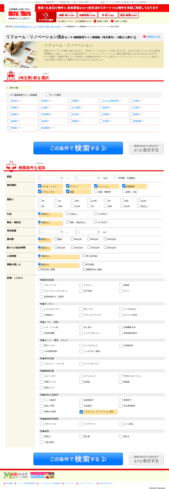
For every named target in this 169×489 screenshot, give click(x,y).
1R (41, 200)
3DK (59, 206)
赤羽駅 (45, 101)
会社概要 (9, 483)
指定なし (44, 214)
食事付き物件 (48, 412)
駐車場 (85, 382)
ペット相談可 (48, 400)
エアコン (86, 285)
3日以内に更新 (46, 269)
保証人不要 (47, 406)
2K (107, 200)
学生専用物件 (127, 406)
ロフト (124, 291)
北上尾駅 (76, 107)
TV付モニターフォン (130, 376)
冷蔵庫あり (47, 315)
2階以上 (45, 436)
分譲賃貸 (128, 186)
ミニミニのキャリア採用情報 (50, 483)
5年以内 (93, 239)
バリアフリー (88, 424)
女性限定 (86, 406)
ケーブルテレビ (89, 345)
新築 (58, 239)
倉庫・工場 (129, 191)
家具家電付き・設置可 (52, 297)
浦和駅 (75, 101)
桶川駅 (106, 107)
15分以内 (94, 247)
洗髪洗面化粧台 (128, 333)
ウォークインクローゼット (54, 291)
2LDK (141, 200)
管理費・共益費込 (124, 177)
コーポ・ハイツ (47, 186)
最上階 (85, 436)
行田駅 (106, 114)
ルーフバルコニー (90, 364)
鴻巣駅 (14, 114)
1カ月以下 (101, 214)
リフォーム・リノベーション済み (97, 412)
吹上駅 (75, 114)
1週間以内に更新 (92, 269)
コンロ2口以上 (127, 309)
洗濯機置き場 (127, 327)
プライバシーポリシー (87, 483)
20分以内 (110, 247)
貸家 (70, 191)
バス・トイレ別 (49, 327)
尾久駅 (14, 101)
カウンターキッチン (91, 315)
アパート (72, 186)
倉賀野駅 (46, 128)
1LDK (92, 200)
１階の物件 (47, 442)
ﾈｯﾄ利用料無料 (48, 351)
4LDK (125, 206)
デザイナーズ (48, 424)
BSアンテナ (47, 345)
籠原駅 (14, 121)
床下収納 (86, 291)
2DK (125, 200)
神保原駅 (137, 121)
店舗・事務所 (102, 191)
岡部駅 (75, 121)
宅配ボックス (48, 382)
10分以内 (77, 247)
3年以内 (76, 239)
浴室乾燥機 (47, 333)
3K (41, 206)
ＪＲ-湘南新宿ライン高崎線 (23, 95)
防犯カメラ (47, 388)
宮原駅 (14, 107)
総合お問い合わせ (106, 483)
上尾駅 (45, 107)
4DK (108, 206)
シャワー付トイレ (90, 333)
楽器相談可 (87, 400)
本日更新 (88, 264)
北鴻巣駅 (46, 114)
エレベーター (48, 376)
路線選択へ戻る (153, 36)
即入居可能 (90, 256)
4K (91, 206)
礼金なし (72, 214)
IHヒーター (87, 309)
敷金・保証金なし (76, 222)
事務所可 (125, 400)
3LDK (75, 206)
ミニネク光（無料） (91, 351)
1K (58, 200)
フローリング (48, 285)
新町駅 (14, 128)
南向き (124, 436)
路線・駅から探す (53, 26)
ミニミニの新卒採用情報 (26, 483)
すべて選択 (53, 95)
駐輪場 (124, 382)
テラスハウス (46, 191)
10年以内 (110, 239)
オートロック (88, 376)
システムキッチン (50, 309)
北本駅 (136, 107)
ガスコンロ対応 (128, 315)
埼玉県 (41, 26)
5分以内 (60, 247)
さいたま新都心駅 (111, 101)
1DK (75, 200)
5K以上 (142, 206)
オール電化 (126, 424)
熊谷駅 (136, 114)
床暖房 (124, 285)
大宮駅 (136, 101)
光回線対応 (126, 345)
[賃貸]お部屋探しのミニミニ (25, 26)
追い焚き (86, 327)
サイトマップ (70, 483)
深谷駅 (45, 121)
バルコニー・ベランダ (52, 364)
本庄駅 (106, 121)
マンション (101, 186)
